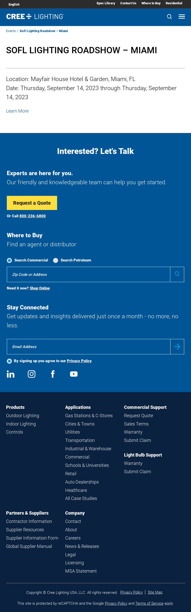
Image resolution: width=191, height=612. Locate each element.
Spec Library (106, 3)
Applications (78, 407)
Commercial (77, 457)
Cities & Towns (79, 424)
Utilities (72, 432)
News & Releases (82, 546)
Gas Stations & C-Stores (89, 415)
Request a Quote (32, 203)
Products (15, 407)
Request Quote (138, 415)
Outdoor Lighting (22, 415)
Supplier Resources (25, 529)
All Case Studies (81, 498)
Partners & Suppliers (27, 513)
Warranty (133, 432)
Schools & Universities (87, 465)
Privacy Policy (79, 361)
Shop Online (40, 288)
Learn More (17, 111)
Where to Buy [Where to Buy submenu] (151, 3)
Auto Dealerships (82, 482)
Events (11, 31)
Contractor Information (29, 521)
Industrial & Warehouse (88, 448)
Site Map (155, 592)
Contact (73, 521)
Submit (177, 346)
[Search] (169, 17)
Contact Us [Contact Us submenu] (128, 3)
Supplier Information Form (32, 538)
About (71, 529)
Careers (73, 538)
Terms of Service (149, 603)
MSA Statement (81, 571)
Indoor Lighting (21, 424)
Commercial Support (145, 407)
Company (75, 513)
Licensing (74, 562)
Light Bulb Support (143, 455)
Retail (70, 473)
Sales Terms (136, 424)
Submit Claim (137, 440)
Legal (70, 554)
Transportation (80, 440)
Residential (174, 3)
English (14, 4)
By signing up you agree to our (53, 361)
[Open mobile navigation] (182, 17)
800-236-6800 (32, 216)
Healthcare (76, 490)
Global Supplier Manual (29, 546)
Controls (14, 432)
